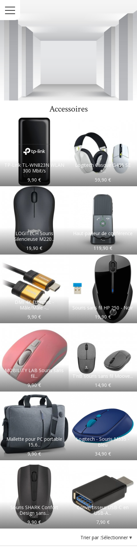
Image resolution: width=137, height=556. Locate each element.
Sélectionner (115, 537)
